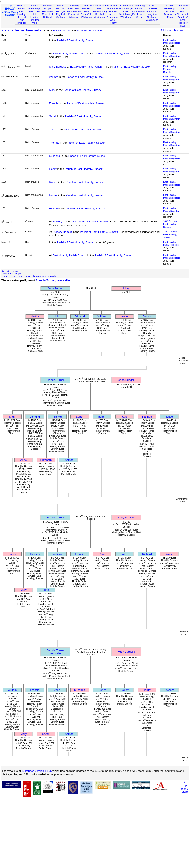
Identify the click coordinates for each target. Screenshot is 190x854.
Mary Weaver (126, 517)
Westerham (100, 17)
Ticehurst (151, 17)
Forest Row (73, 8)
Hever (86, 11)
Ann (102, 554)
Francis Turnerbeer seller (55, 652)
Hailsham (152, 11)
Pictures (170, 11)
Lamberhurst (138, 11)
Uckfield (47, 17)
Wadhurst (60, 17)
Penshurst (73, 14)
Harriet (53, 195)
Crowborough (139, 5)
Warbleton (86, 17)
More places (151, 20)
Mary (52, 90)
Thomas (54, 142)
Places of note (183, 24)
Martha (34, 316)
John (52, 129)
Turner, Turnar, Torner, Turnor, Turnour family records (29, 276)
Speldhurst (138, 14)
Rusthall (99, 14)
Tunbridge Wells (34, 21)
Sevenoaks (112, 17)
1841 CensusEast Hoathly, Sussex (170, 224)
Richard (54, 208)
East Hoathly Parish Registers (171, 41)
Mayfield (60, 14)
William (53, 77)
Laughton (152, 14)
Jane (125, 416)
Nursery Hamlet (62, 231)
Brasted (34, 5)
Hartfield (21, 17)
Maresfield (47, 14)
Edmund (79, 316)
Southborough (126, 14)
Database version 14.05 (37, 770)
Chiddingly (86, 5)
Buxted (60, 5)
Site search (183, 14)
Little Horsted (34, 15)
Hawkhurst (34, 11)
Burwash (47, 5)
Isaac (169, 416)
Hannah (147, 416)
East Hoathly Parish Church (69, 53)
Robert (53, 182)
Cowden (112, 5)
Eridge (47, 8)
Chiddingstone (100, 5)
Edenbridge (34, 8)
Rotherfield (86, 14)
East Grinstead (152, 7)
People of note (183, 18)
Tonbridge (21, 23)
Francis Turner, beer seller (22, 30)
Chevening (73, 5)
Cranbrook (125, 5)
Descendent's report (12, 273)
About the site (183, 7)
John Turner (55, 288)
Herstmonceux (74, 11)
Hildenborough (100, 11)
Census (170, 5)
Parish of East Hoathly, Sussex (76, 40)
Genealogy (170, 8)
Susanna (54, 155)
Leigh (21, 20)
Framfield (86, 8)
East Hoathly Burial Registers (171, 243)
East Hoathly (21, 13)
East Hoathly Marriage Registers (169, 69)
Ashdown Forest (21, 7)
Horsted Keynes (113, 13)
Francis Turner (61, 30)
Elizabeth (46, 459)
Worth (139, 17)
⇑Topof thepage (184, 787)
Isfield (126, 11)
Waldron (73, 17)
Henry (53, 168)
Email (183, 11)
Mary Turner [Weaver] (90, 30)
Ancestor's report (10, 271)
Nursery (57, 221)
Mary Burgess (57, 66)
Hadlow (138, 8)
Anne (124, 316)
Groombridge (126, 8)
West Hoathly (113, 21)
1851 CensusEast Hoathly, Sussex (170, 234)
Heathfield (47, 11)
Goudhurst (112, 8)
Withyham (126, 17)
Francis (53, 103)
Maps (170, 17)
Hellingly (60, 11)
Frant (99, 8)
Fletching (60, 8)
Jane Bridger (126, 380)
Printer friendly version (172, 30)
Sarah (53, 116)
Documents (170, 14)
